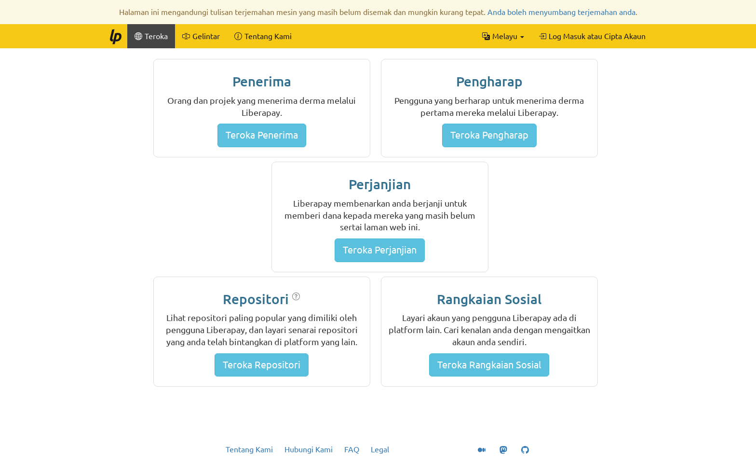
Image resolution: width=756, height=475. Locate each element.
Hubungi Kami (308, 449)
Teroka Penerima (262, 134)
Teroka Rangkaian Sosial (489, 364)
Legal (380, 449)
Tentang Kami (249, 449)
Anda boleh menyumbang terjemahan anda (561, 12)
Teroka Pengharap (489, 134)
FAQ (351, 449)
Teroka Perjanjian (380, 249)
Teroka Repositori (261, 364)
